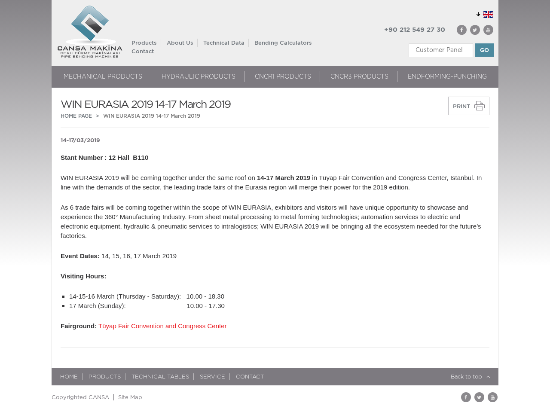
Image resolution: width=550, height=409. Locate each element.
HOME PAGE (76, 116)
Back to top (470, 376)
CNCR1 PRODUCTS (283, 76)
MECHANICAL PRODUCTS (103, 76)
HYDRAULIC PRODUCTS (198, 76)
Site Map (130, 397)
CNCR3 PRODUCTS (359, 76)
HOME (69, 376)
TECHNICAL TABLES (160, 376)
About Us (180, 43)
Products (144, 43)
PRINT (461, 106)
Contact (142, 51)
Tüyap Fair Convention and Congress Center (162, 326)
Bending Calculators (283, 43)
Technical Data (223, 43)
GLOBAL (483, 13)
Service (212, 376)
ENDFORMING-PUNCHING (447, 76)
